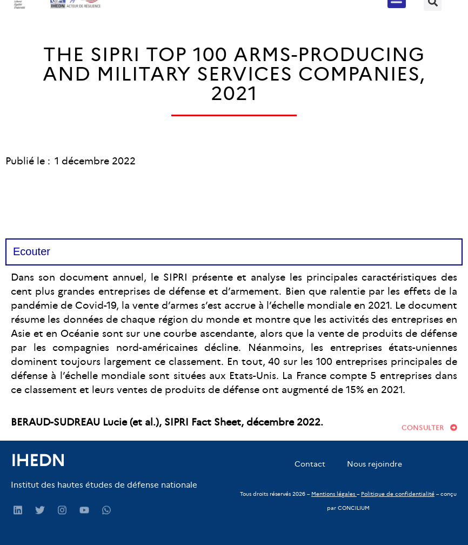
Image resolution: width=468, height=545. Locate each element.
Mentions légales (333, 493)
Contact (310, 464)
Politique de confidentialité (397, 493)
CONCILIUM (354, 507)
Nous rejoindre (374, 464)
